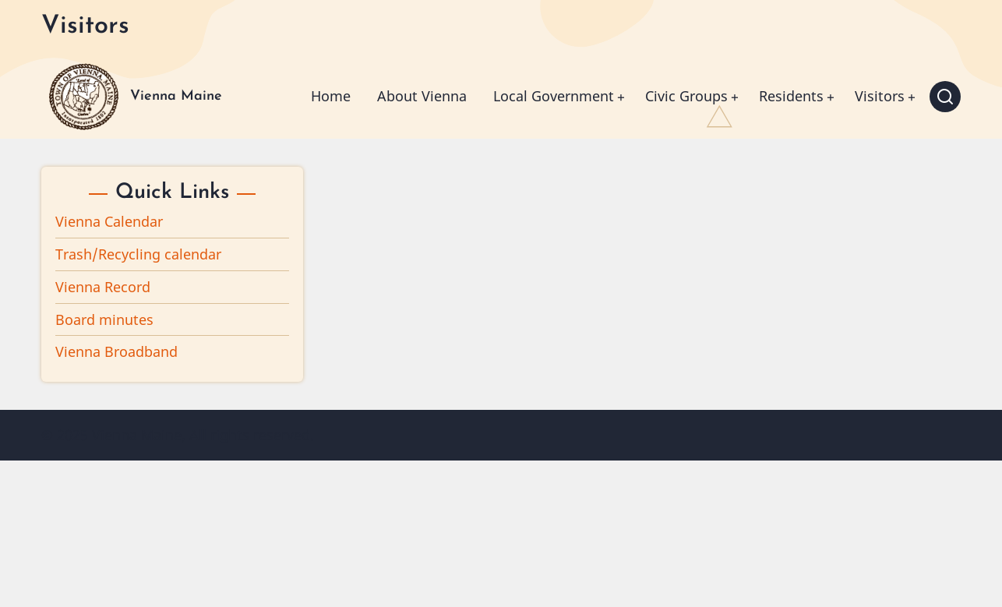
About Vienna (422, 95)
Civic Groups (686, 95)
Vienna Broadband (116, 351)
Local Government (553, 95)
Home (331, 95)
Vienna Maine (176, 96)
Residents (791, 95)
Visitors (880, 95)
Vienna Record (102, 286)
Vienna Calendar (109, 221)
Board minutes (104, 319)
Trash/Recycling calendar (138, 254)
